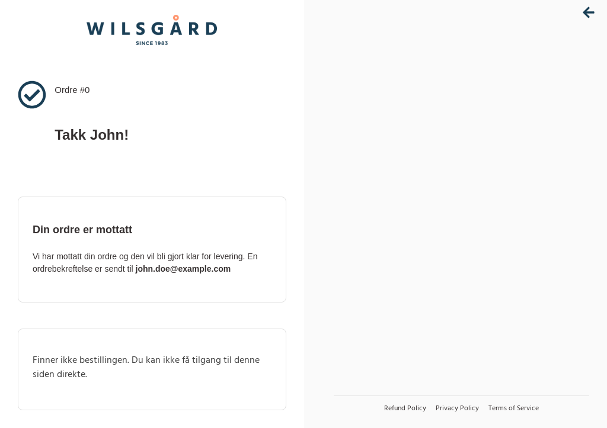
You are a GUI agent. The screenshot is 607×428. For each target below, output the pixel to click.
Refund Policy (405, 408)
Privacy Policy (457, 408)
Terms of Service (513, 408)
